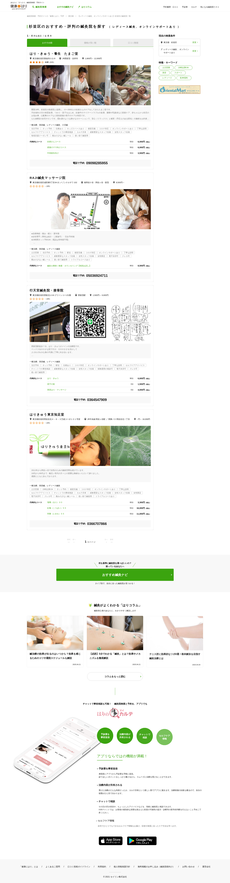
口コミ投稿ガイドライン (79, 866)
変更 (194, 42)
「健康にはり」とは (29, 866)
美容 (164, 73)
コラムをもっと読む (115, 676)
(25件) (51, 62)
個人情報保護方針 (122, 866)
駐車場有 (184, 78)
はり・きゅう (53, 378)
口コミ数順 (133, 43)
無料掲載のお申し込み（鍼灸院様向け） (156, 866)
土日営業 (166, 67)
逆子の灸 (51, 384)
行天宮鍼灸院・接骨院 (47, 290)
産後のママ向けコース (56, 147)
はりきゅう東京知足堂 (47, 414)
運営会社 (206, 866)
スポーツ (178, 73)
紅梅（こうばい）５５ (56, 508)
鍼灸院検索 (41, 7)
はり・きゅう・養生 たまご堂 (54, 53)
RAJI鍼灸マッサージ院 (48, 177)
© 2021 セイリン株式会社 (115, 877)
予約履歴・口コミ (170, 7)
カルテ (194, 7)
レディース (167, 78)
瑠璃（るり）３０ (54, 502)
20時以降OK (183, 67)
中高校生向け (53, 153)
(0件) (48, 186)
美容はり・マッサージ (56, 390)
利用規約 (102, 866)
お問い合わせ (188, 866)
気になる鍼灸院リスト (209, 7)
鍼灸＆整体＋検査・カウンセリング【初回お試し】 (69, 266)
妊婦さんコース (54, 142)
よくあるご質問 (53, 866)
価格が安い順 (90, 43)
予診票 (185, 7)
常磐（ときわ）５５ (55, 514)
